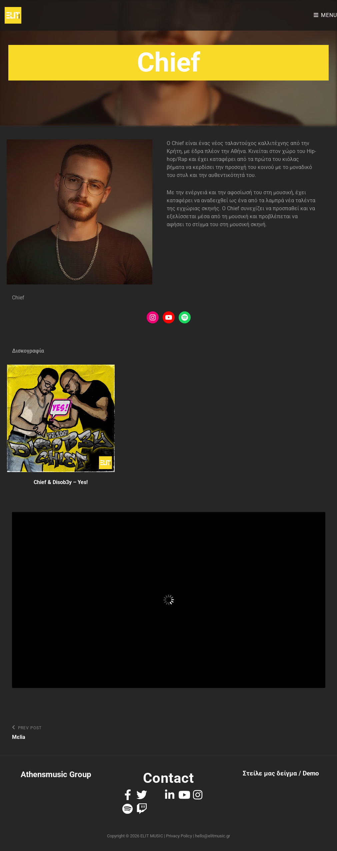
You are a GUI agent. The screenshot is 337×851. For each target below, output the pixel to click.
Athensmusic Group (56, 774)
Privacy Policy (179, 835)
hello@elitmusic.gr (212, 835)
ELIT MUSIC (151, 835)
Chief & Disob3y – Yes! (61, 482)
